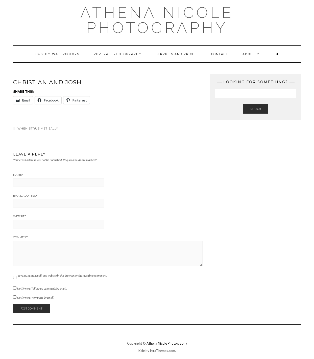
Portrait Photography (117, 54)
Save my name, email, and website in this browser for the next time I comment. (62, 275)
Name (18, 174)
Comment (20, 237)
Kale (141, 351)
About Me (252, 54)
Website (19, 216)
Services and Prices (176, 54)
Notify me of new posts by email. (35, 297)
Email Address (25, 195)
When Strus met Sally (37, 128)
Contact (219, 54)
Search (255, 108)
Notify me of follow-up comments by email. (42, 288)
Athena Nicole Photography (157, 20)
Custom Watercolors (57, 54)
